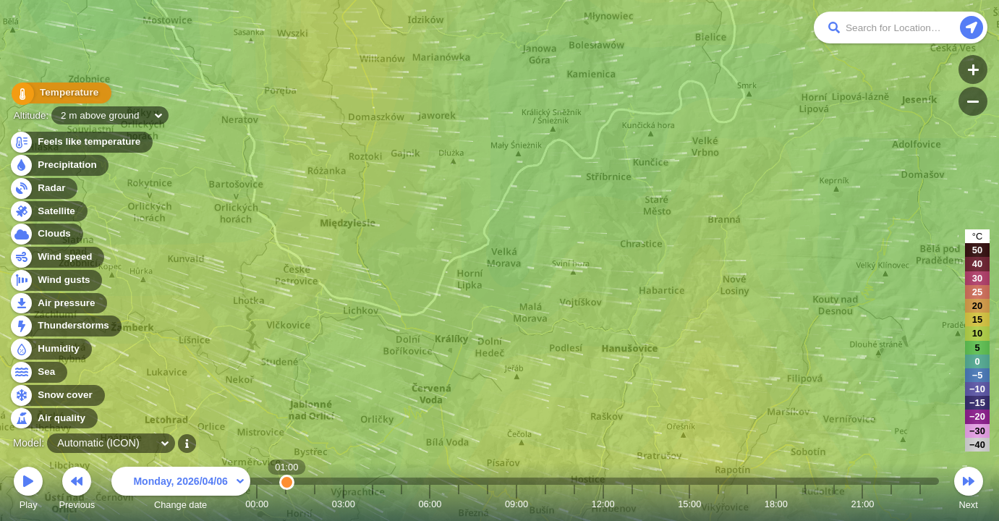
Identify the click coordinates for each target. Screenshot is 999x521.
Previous (77, 490)
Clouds (46, 234)
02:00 (314, 504)
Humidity (50, 349)
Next (968, 490)
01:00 (286, 504)
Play (28, 490)
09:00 (516, 504)
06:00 (429, 504)
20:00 (834, 504)
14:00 (660, 504)
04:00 (372, 504)
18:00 (776, 504)
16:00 (718, 504)
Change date (180, 490)
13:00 (631, 504)
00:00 (256, 504)
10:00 (545, 504)
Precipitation (59, 165)
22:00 (891, 504)
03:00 (343, 504)
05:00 (401, 504)
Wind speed (57, 257)
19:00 (805, 504)
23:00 (920, 504)
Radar (43, 188)
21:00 (862, 504)
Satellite (48, 211)
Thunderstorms (65, 325)
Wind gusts (55, 280)
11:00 (574, 504)
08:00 (487, 504)
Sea (38, 372)
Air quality (53, 418)
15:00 (689, 504)
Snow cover (57, 395)
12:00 (603, 504)
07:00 (458, 504)
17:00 (747, 504)
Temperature (58, 93)
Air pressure (58, 303)
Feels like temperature (80, 142)
